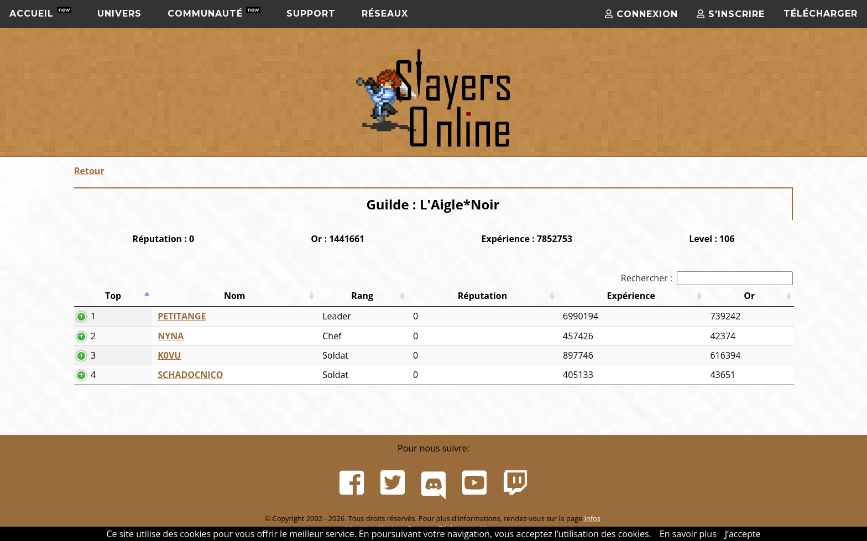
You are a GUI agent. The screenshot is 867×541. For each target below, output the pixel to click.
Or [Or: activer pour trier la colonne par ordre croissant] (749, 296)
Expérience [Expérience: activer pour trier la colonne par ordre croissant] (631, 296)
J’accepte (743, 534)
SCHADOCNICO (190, 375)
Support (311, 13)
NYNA (171, 336)
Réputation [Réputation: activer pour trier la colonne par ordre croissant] (483, 296)
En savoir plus (688, 534)
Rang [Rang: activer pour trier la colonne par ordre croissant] (362, 296)
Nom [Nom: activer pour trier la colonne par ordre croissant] (235, 296)
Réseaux (385, 13)
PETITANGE (182, 316)
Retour (89, 171)
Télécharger (821, 13)
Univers (119, 13)
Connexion (641, 14)
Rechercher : (707, 278)
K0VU (169, 355)
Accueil (40, 13)
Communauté (214, 13)
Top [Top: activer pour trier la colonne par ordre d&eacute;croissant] (113, 296)
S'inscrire (731, 14)
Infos (592, 518)
